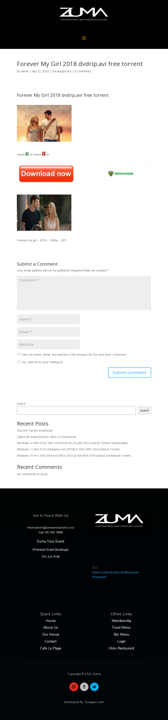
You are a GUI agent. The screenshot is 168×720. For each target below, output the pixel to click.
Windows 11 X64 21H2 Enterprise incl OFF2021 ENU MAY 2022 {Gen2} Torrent (68, 449)
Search (21, 404)
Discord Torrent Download (34, 430)
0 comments (82, 71)
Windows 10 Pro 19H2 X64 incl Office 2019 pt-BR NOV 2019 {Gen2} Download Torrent (74, 455)
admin (25, 71)
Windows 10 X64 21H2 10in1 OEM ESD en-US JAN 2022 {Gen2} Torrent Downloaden (72, 443)
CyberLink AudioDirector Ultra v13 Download (46, 437)
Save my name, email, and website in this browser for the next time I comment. (74, 354)
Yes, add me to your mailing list (40, 362)
